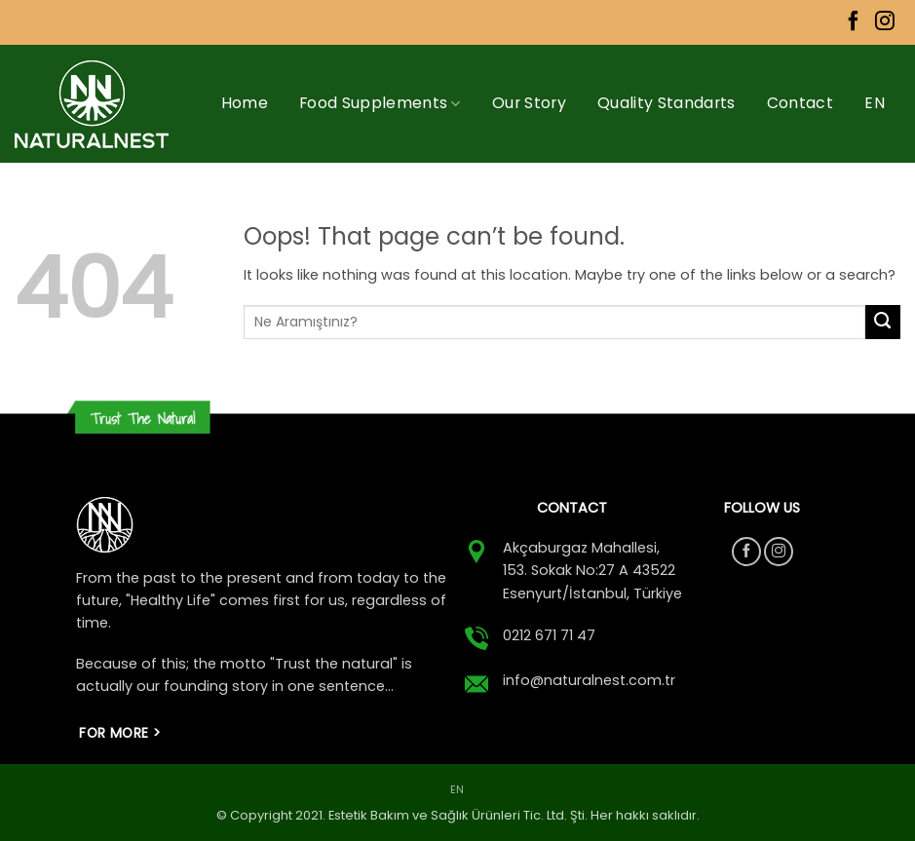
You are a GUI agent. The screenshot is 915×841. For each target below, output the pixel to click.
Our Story (529, 103)
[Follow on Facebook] (853, 22)
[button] (885, 221)
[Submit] (882, 322)
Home (244, 103)
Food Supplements (380, 103)
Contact (800, 103)
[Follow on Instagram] (885, 22)
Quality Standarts (666, 103)
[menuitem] (875, 103)
